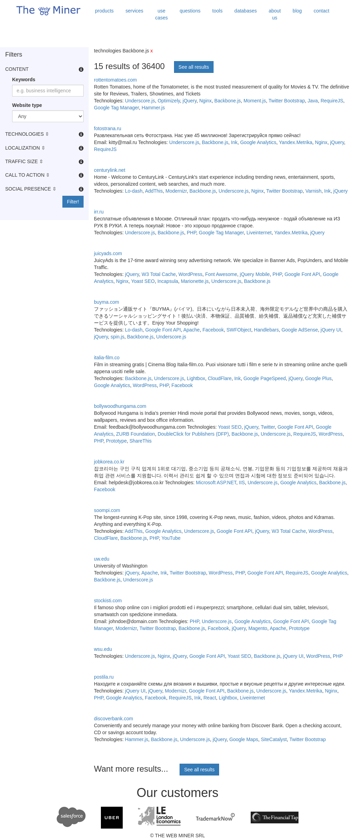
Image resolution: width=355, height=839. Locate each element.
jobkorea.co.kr (109, 461)
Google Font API (302, 274)
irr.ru (99, 212)
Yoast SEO (143, 281)
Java (313, 100)
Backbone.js (227, 100)
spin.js (117, 336)
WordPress (190, 274)
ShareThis (140, 441)
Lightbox (196, 378)
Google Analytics (258, 142)
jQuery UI (331, 330)
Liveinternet (258, 232)
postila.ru (104, 677)
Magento (257, 628)
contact (321, 11)
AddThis (154, 191)
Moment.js (254, 100)
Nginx (205, 100)
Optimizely (169, 100)
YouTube (171, 538)
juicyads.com (108, 253)
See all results (194, 67)
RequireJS (332, 100)
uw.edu (101, 559)
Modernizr (176, 191)
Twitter (268, 427)
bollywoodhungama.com (120, 406)
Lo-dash (134, 191)
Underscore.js (140, 100)
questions (190, 11)
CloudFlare (219, 378)
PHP (191, 232)
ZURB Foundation (135, 434)
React (210, 697)
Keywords (23, 79)
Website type (27, 105)
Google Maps (243, 739)
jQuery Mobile (255, 274)
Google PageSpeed (264, 378)
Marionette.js (195, 281)
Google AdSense (300, 330)
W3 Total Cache (159, 274)
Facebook (213, 330)
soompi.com (107, 510)
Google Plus (318, 378)
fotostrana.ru (107, 128)
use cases (161, 14)
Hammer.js (153, 107)
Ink (234, 142)
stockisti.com (108, 600)
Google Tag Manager (116, 107)
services (134, 11)
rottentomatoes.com (115, 80)
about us (275, 14)
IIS (242, 482)
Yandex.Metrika (295, 142)
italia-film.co (107, 357)
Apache (191, 330)
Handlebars (266, 330)
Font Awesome (221, 274)
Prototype (116, 441)
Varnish (313, 191)
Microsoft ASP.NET (216, 482)
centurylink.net (109, 170)
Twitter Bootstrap (287, 100)
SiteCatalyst (274, 739)
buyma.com (106, 302)
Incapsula (167, 281)
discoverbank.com (113, 718)
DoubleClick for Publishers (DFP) (193, 434)
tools (217, 11)
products (104, 11)
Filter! (73, 201)
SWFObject (238, 330)
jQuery (190, 100)
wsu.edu (103, 649)
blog (297, 11)
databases (245, 11)
